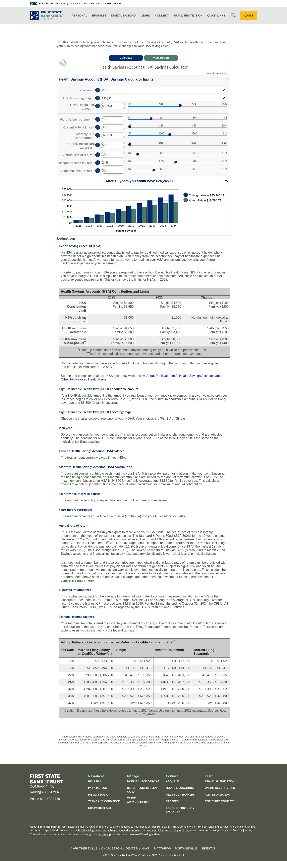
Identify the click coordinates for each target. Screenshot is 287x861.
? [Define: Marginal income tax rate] (97, 162)
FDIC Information (217, 794)
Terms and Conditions (104, 801)
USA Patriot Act (99, 808)
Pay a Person (97, 787)
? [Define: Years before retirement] (97, 119)
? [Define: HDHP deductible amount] (97, 106)
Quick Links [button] (216, 15)
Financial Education (220, 781)
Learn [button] (145, 15)
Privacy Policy (99, 794)
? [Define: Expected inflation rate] (97, 170)
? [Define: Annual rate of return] (97, 154)
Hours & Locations (180, 787)
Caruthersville (84, 848)
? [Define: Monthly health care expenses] (97, 145)
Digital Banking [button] (123, 15)
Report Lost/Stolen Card (142, 789)
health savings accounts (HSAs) (96, 830)
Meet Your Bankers (180, 794)
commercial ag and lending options (167, 830)
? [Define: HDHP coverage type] (97, 98)
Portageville (186, 848)
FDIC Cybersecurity (221, 801)
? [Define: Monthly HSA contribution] (97, 135)
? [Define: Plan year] (97, 90)
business (224, 826)
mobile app (104, 834)
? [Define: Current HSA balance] (97, 127)
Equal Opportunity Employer (180, 810)
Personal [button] (79, 15)
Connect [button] (162, 15)
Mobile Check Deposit (143, 781)
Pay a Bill (95, 781)
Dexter (132, 848)
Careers (172, 801)
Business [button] (99, 15)
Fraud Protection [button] (188, 15)
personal (209, 826)
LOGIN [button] (248, 15)
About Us (172, 781)
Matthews (162, 848)
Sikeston (208, 848)
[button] (143, 79)
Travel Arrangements (138, 800)
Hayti (146, 848)
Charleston (111, 848)
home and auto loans (128, 830)
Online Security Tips (220, 787)
